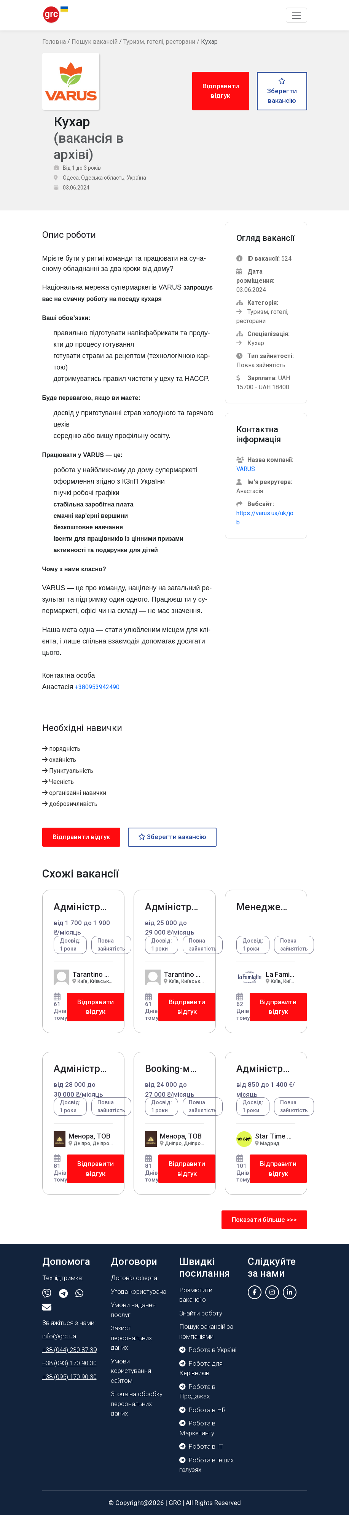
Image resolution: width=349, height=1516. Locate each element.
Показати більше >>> (264, 1220)
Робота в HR (202, 1410)
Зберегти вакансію (282, 91)
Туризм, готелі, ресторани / (162, 41)
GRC (175, 1503)
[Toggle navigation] (296, 15)
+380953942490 (97, 687)
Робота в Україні (207, 1350)
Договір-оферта (134, 1278)
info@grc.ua (59, 1337)
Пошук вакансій (95, 41)
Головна (54, 41)
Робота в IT (201, 1447)
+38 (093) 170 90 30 (69, 1364)
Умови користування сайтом (131, 1371)
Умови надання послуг (133, 1310)
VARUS (246, 469)
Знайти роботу (200, 1313)
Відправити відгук (220, 91)
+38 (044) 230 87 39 (69, 1350)
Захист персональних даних (131, 1338)
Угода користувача (138, 1292)
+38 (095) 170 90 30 (69, 1377)
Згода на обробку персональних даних (137, 1404)
